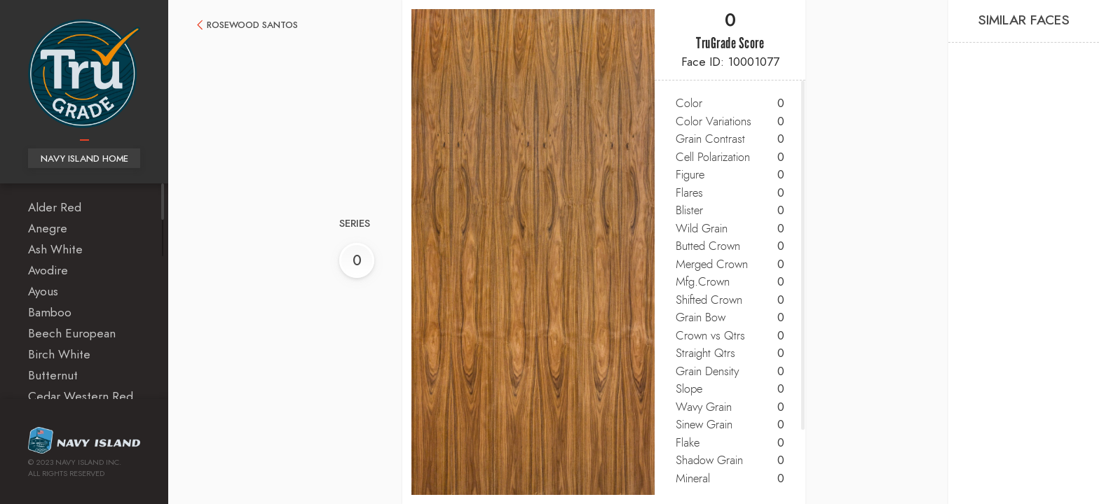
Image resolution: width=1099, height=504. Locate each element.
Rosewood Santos (252, 25)
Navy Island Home (84, 159)
